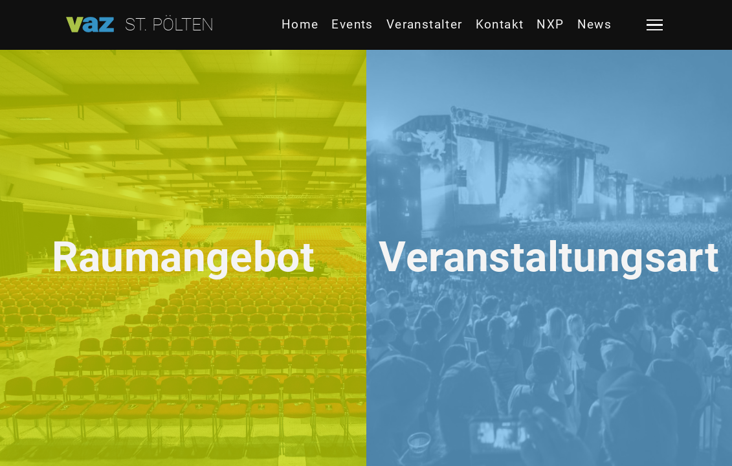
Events (352, 24)
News (594, 24)
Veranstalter (424, 24)
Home (300, 24)
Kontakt (500, 24)
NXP (550, 24)
